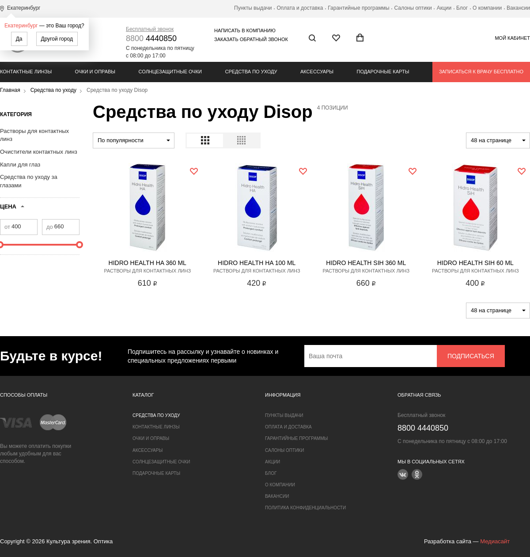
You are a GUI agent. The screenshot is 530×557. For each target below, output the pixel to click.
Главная (10, 90)
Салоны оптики (413, 8)
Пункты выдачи (253, 8)
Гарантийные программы (358, 8)
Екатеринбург (21, 26)
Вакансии (518, 8)
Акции (444, 8)
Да (19, 39)
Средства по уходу (251, 71)
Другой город (57, 39)
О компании (487, 8)
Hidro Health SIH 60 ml (475, 262)
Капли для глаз (20, 164)
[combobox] (133, 140)
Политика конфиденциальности (305, 507)
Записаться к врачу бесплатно (481, 71)
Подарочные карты (383, 71)
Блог (462, 8)
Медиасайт (495, 541)
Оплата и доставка (299, 8)
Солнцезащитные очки (170, 71)
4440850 (151, 38)
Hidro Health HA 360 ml (147, 262)
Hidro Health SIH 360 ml (366, 262)
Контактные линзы (26, 71)
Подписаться (470, 356)
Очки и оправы (95, 71)
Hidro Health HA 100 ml (256, 262)
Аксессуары (316, 71)
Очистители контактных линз (38, 151)
